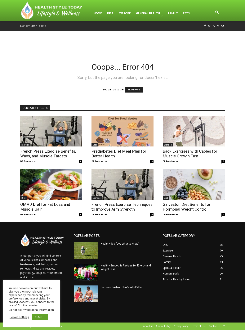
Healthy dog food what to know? (120, 243)
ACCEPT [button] (40, 316)
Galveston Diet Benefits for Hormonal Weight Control (186, 207)
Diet (95, 144)
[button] (217, 13)
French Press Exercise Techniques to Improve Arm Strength (122, 207)
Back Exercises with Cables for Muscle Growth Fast (190, 153)
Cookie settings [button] (19, 317)
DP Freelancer (28, 161)
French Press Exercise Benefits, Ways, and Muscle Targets (48, 153)
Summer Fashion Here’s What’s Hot (122, 287)
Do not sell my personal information (31, 310)
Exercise (25, 144)
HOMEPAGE (134, 89)
